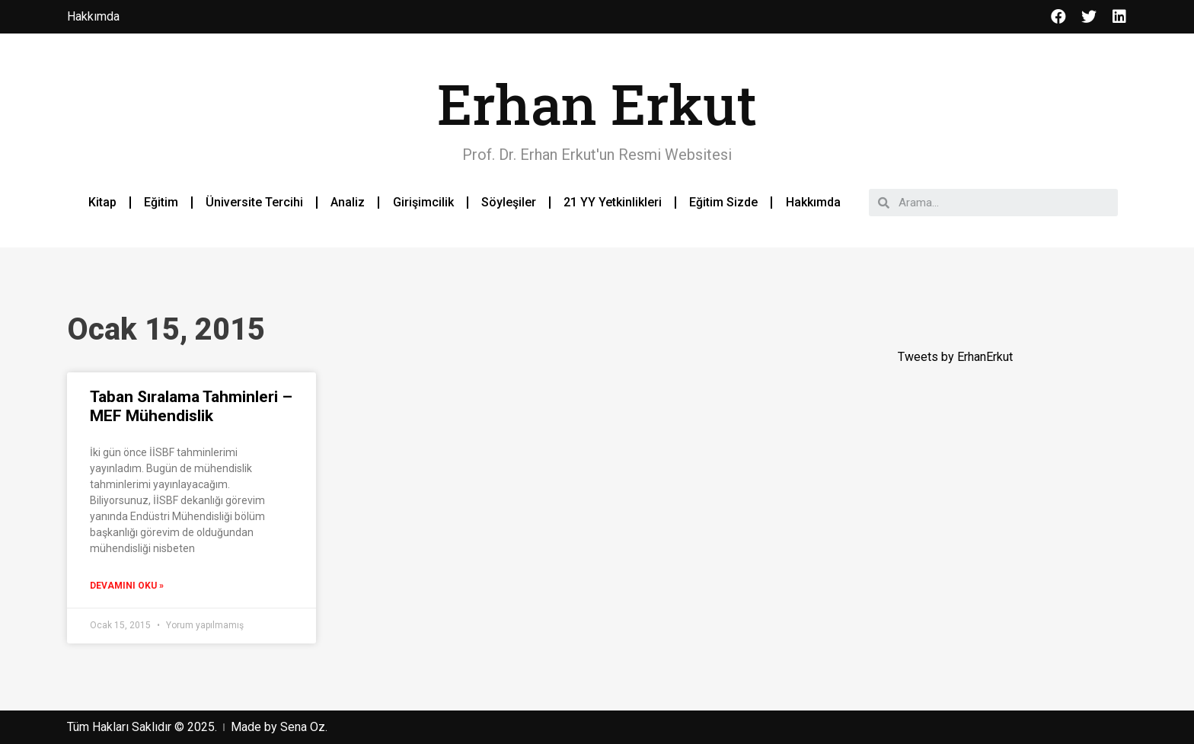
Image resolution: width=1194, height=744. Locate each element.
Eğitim (161, 202)
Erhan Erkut (597, 104)
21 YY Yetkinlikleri (612, 202)
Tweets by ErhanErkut (955, 357)
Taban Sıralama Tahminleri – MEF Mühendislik (191, 406)
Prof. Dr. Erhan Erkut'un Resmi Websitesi (597, 154)
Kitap (102, 202)
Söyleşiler (508, 202)
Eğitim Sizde (723, 202)
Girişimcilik (423, 202)
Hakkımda (813, 202)
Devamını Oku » (127, 585)
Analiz (347, 202)
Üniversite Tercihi (254, 202)
